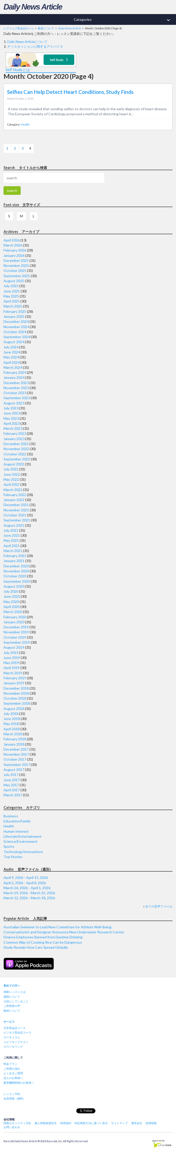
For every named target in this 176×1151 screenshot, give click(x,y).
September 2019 (17, 642)
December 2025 (16, 260)
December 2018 (16, 688)
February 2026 (15, 250)
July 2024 (11, 347)
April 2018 (12, 729)
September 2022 (17, 459)
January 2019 (14, 683)
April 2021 (12, 545)
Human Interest (16, 831)
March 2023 (13, 428)
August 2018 (14, 708)
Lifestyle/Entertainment (23, 836)
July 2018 (11, 713)
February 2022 (15, 495)
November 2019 (16, 632)
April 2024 (12, 362)
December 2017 (16, 749)
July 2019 (11, 652)
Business (11, 816)
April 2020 (12, 606)
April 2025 (12, 301)
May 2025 (11, 296)
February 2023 (15, 433)
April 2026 (12, 240)
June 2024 (12, 352)
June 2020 (12, 596)
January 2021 (14, 561)
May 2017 (11, 785)
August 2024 (14, 342)
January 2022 (14, 500)
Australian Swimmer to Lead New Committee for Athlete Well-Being (58, 927)
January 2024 (14, 377)
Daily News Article (33, 7)
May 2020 (11, 601)
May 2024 (11, 357)
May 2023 (11, 418)
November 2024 (16, 327)
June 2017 (12, 780)
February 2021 (15, 556)
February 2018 (15, 739)
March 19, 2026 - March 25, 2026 (29, 893)
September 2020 (17, 581)
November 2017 (16, 754)
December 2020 (16, 566)
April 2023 (12, 423)
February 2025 (15, 311)
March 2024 (13, 367)
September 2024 (17, 337)
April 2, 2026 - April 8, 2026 (25, 883)
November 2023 (16, 388)
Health (25, 124)
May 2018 (11, 723)
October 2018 (15, 698)
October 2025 (15, 270)
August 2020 (14, 586)
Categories (125, 20)
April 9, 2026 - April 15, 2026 (26, 877)
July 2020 (11, 591)
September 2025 (17, 276)
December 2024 (16, 321)
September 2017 (17, 764)
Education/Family (17, 821)
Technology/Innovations (23, 852)
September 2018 (17, 703)
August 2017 (14, 769)
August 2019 (14, 647)
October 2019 (15, 637)
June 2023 (12, 413)
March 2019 (13, 673)
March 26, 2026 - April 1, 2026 (27, 888)
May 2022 (11, 479)
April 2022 (12, 484)
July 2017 (11, 774)
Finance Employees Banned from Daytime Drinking (43, 937)
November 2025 (16, 265)
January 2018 (14, 744)
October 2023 (15, 393)
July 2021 (11, 530)
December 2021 (16, 505)
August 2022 (14, 464)
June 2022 (12, 474)
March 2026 (13, 245)
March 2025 (13, 306)
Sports (9, 846)
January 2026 (14, 255)
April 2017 (12, 790)
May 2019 (11, 662)
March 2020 (13, 612)
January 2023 (14, 439)
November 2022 (16, 449)
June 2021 (12, 535)
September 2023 (17, 398)
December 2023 (16, 383)
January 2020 (14, 622)
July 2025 (11, 286)
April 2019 (12, 667)
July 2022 (11, 469)
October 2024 (15, 332)
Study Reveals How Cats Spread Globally (36, 947)
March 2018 (13, 734)
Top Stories (13, 857)
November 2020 (16, 571)
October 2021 (15, 515)
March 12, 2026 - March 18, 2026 (29, 898)
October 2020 (15, 576)
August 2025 (14, 281)
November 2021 (16, 510)
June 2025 (12, 291)
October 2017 (15, 759)
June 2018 (12, 718)
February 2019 (15, 678)
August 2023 (14, 403)
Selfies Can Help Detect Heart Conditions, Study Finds (70, 92)
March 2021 (13, 551)
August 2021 (14, 525)
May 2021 (11, 540)
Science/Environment (21, 841)
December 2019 (16, 627)
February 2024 (15, 372)
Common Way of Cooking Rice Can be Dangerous (43, 942)
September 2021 (17, 520)
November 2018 (16, 693)
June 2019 (12, 657)
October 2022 (15, 454)
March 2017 (13, 795)
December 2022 (16, 444)
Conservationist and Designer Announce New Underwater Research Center (64, 932)
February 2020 (15, 617)
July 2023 (11, 408)
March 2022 (13, 490)
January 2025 (14, 316)
